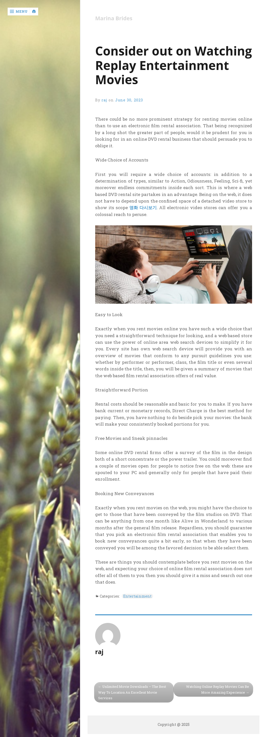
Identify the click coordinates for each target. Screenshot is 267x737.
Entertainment (137, 596)
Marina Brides (113, 18)
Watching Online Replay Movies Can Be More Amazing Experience (217, 689)
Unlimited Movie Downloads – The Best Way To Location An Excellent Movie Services (132, 692)
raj (104, 100)
